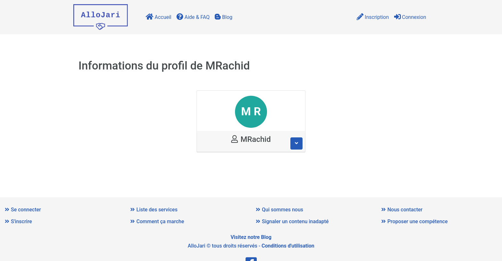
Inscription (373, 17)
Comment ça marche (157, 221)
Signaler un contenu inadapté (292, 221)
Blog (223, 17)
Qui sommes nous (279, 210)
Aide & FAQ (193, 17)
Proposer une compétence (414, 221)
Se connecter (23, 210)
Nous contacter (402, 210)
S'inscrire (18, 221)
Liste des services (153, 210)
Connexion (410, 17)
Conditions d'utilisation (288, 246)
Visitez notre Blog (251, 237)
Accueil (158, 17)
